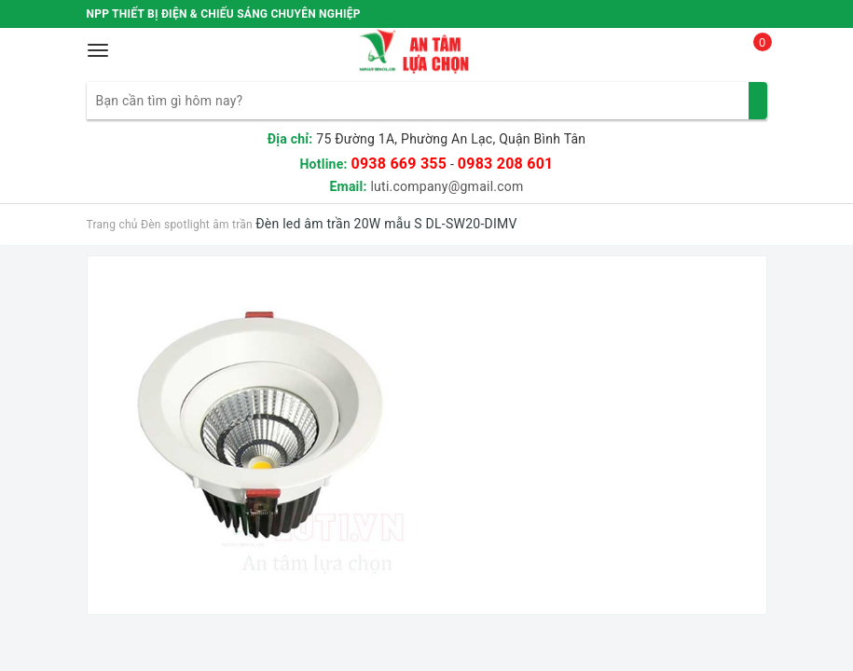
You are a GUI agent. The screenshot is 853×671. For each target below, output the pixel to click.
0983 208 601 (506, 163)
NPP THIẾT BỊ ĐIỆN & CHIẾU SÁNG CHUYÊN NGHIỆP (224, 14)
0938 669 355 (399, 163)
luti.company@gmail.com (446, 186)
